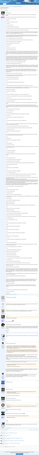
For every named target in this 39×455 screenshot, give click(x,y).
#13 (37, 403)
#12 (37, 397)
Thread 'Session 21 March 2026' (6, 435)
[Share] (36, 11)
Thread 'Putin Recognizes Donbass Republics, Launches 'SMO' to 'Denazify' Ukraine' (13, 440)
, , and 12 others (12, 294)
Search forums (5, 5)
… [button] (3, 10)
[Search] (37, 4)
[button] (10, 4)
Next (6, 10)
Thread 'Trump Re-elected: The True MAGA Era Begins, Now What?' (11, 443)
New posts (1, 5)
